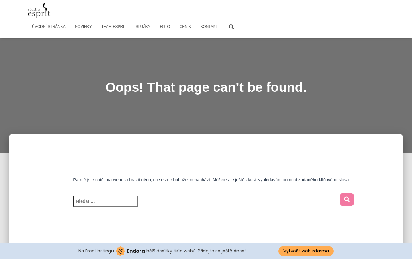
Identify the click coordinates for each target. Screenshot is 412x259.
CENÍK (185, 26)
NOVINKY (83, 26)
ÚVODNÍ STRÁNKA (49, 26)
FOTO (165, 26)
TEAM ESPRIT (113, 26)
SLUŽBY (143, 26)
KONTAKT (209, 26)
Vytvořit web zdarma (306, 251)
